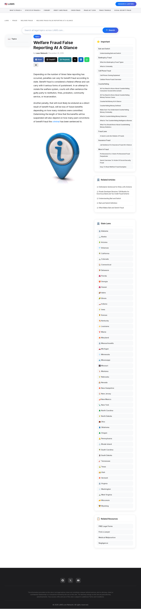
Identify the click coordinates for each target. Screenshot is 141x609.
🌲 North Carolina (106, 411)
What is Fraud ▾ (14, 10)
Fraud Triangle (106, 10)
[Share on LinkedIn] (80, 59)
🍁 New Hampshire (106, 388)
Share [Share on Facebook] (38, 60)
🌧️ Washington (105, 489)
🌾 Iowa (102, 310)
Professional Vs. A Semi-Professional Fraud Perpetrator (115, 155)
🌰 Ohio (102, 422)
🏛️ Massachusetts (106, 343)
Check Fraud (76, 10)
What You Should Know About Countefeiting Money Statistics (115, 126)
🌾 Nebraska (104, 377)
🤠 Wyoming (104, 506)
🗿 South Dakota (105, 456)
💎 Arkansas (104, 248)
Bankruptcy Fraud (105, 58)
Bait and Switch (104, 49)
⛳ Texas (102, 467)
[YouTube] (78, 580)
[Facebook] (62, 580)
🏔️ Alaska (103, 237)
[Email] (35, 65)
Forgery (46, 10)
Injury (37, 37)
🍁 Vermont (103, 478)
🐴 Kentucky (104, 321)
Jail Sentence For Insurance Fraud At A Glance (116, 145)
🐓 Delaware (104, 270)
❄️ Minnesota (104, 355)
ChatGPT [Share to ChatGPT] (50, 60)
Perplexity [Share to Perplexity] (65, 60)
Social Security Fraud (124, 10)
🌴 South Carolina (106, 450)
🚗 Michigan (104, 349)
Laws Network (41, 53)
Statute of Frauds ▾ (32, 10)
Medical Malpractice (107, 538)
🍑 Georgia (103, 282)
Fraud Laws (102, 132)
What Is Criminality (106, 66)
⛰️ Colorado (104, 259)
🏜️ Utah (102, 472)
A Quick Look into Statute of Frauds (112, 136)
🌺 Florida (103, 276)
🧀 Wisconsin (104, 500)
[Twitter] (70, 580)
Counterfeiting (103, 84)
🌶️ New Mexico (105, 399)
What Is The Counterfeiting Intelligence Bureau (116, 120)
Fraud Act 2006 (90, 10)
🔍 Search (110, 30)
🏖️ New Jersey (105, 394)
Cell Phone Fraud (104, 71)
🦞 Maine (102, 332)
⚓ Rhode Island (105, 444)
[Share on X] (74, 59)
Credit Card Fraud (60, 10)
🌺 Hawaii (103, 287)
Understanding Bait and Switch (110, 53)
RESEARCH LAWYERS (126, 4)
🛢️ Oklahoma (104, 427)
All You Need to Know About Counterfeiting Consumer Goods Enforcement (114, 90)
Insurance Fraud (104, 140)
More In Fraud (103, 149)
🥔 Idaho (102, 293)
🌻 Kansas (103, 315)
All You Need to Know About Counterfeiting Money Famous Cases (114, 96)
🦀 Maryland (104, 338)
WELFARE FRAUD (27, 20)
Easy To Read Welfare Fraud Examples (113, 167)
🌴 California (104, 254)
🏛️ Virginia (103, 484)
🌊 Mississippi (104, 360)
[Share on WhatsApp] (86, 59)
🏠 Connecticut (105, 265)
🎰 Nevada (103, 383)
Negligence (103, 543)
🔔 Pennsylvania (105, 439)
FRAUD (14, 20)
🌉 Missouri (103, 366)
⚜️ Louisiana (104, 326)
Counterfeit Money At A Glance (110, 101)
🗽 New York (104, 405)
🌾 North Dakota (105, 416)
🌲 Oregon (103, 433)
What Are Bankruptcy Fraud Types (111, 62)
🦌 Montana (103, 371)
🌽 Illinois (102, 298)
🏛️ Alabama (103, 231)
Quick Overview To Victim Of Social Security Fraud (115, 162)
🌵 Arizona (103, 242)
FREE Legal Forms (106, 526)
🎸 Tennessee (104, 461)
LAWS (7, 20)
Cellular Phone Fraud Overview (110, 80)
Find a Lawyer (104, 532)
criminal (56, 122)
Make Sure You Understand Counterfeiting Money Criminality (114, 111)
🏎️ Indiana (103, 304)
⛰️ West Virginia (105, 495)
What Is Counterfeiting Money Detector (113, 116)
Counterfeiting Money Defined (110, 106)
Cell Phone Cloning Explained (110, 75)
